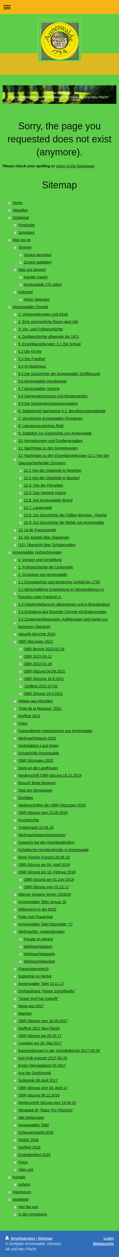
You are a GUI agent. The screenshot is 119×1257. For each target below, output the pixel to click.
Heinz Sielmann (37, 299)
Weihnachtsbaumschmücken (42, 835)
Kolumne (25, 292)
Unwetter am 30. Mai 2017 (40, 1043)
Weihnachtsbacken (39, 961)
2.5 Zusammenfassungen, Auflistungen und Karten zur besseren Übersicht (63, 623)
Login (109, 1238)
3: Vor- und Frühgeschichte (40, 329)
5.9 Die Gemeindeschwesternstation (48, 403)
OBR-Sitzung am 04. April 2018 (44, 865)
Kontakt (19, 1177)
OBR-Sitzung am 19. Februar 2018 (47, 872)
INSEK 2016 (28, 1140)
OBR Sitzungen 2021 (35, 641)
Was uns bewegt (32, 269)
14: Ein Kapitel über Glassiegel (43, 537)
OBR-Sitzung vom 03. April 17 (43, 1088)
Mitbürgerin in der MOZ (37, 909)
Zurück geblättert (38, 262)
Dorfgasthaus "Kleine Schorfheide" (46, 991)
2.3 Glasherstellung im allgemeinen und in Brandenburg (64, 604)
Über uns (25, 1169)
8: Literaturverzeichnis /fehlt (41, 426)
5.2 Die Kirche (30, 351)
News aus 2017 (31, 1006)
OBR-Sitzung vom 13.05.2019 (43, 812)
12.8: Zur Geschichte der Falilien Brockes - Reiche (65, 515)
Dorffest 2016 (29, 1147)
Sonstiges (26, 232)
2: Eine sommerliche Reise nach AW (48, 322)
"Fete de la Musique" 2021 (40, 708)
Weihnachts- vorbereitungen (41, 931)
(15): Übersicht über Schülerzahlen (47, 545)
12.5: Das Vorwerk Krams (45, 493)
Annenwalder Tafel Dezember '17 (45, 924)
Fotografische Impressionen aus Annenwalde (55, 731)
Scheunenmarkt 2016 (36, 1132)
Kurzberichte (28, 820)
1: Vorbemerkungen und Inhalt (43, 314)
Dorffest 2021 (29, 716)
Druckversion (20, 1238)
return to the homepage (75, 166)
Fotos (23, 723)
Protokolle (26, 225)
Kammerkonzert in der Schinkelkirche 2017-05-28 (59, 1050)
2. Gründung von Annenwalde (42, 574)
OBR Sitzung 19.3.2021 (43, 693)
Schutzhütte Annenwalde (38, 753)
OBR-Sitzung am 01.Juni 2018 (49, 879)
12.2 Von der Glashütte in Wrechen (53, 470)
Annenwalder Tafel (33, 1125)
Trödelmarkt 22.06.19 (36, 827)
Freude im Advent (38, 939)
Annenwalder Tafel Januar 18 (42, 902)
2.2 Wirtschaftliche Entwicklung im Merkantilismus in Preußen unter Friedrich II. (61, 593)
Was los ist (21, 240)
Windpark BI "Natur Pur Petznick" (45, 1110)
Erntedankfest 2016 (34, 1155)
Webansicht (103, 1244)
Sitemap (45, 1238)
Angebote (21, 1199)
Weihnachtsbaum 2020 (37, 738)
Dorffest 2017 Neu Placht (39, 1028)
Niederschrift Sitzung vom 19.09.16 (47, 1103)
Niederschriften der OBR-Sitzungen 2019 (52, 805)
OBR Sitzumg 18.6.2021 (44, 679)
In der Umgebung (32, 1214)
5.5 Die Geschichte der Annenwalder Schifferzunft (59, 374)
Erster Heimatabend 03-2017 (42, 1065)
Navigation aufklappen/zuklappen (59, 7)
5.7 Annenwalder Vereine (39, 389)
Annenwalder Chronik (30, 307)
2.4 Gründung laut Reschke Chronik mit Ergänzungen (62, 612)
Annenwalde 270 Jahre (43, 284)
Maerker (25, 1013)
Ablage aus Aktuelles (35, 701)
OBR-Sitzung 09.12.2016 (39, 1095)
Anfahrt (24, 1184)
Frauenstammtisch (33, 969)
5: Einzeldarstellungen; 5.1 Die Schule (49, 344)
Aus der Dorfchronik (34, 1073)
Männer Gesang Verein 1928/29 (44, 894)
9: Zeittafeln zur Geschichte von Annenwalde (55, 433)
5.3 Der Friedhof (31, 359)
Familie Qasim (35, 277)
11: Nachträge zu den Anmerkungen (48, 448)
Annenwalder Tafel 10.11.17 (41, 984)
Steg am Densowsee (35, 790)
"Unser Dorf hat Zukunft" (38, 998)
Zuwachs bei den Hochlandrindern (46, 842)
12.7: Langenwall (38, 508)
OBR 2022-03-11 (38, 656)
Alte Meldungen (31, 1117)
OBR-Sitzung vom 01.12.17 (46, 887)
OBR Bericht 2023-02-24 (44, 649)
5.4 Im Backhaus (32, 366)
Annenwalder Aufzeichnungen (37, 552)
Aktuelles (20, 210)
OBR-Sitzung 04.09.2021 (44, 671)
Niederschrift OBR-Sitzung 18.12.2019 (49, 775)
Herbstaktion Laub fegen (38, 746)
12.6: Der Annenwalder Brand (48, 500)
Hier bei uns (28, 1207)
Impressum (22, 1192)
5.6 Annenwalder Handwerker (42, 381)
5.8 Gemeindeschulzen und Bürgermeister (53, 396)
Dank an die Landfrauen (38, 768)
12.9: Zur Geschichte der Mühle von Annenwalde (64, 522)
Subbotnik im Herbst (35, 976)
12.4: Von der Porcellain (43, 485)
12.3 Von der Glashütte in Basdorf (52, 478)
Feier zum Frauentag (35, 917)
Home (18, 203)
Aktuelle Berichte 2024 (36, 634)
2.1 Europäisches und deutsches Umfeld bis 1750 (59, 582)
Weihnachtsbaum (38, 946)
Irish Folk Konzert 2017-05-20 (42, 1058)
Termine (25, 247)
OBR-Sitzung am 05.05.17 (39, 1036)
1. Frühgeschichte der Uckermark (45, 567)
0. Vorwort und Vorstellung (39, 560)
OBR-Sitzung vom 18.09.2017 (43, 1021)
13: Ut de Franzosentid (37, 530)
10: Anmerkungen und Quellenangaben (50, 441)
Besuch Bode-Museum (37, 783)
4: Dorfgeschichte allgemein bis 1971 (48, 336)
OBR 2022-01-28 (38, 664)
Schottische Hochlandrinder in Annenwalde (53, 850)
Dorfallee (25, 798)
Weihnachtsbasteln (39, 954)
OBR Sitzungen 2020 (35, 760)
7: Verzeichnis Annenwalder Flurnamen (50, 418)
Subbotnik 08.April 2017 (38, 1080)
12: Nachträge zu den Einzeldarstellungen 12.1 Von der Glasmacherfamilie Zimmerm (63, 459)
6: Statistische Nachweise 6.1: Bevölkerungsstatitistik (61, 411)
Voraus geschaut (37, 255)
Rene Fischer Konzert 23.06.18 (44, 857)
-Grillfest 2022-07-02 (41, 686)
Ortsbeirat (21, 217)
